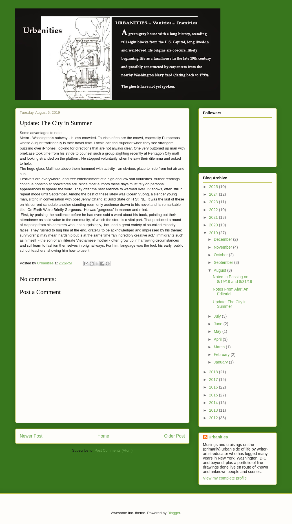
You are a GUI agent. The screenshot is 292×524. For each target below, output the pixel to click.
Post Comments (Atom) (113, 450)
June (218, 324)
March (220, 347)
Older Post (174, 436)
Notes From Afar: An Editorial (230, 291)
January (221, 362)
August (220, 270)
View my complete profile (225, 478)
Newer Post (31, 436)
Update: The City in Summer (230, 304)
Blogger (173, 513)
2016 (214, 387)
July (218, 316)
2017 (214, 379)
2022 (214, 210)
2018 (214, 372)
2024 (214, 194)
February (222, 354)
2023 (214, 202)
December (223, 239)
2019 (214, 233)
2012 (214, 418)
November (223, 247)
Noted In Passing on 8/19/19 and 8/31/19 (232, 279)
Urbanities (218, 437)
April (218, 339)
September (224, 262)
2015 (214, 395)
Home (103, 436)
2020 (214, 225)
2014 (214, 402)
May (218, 331)
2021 (214, 217)
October (221, 255)
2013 (214, 410)
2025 (214, 186)
